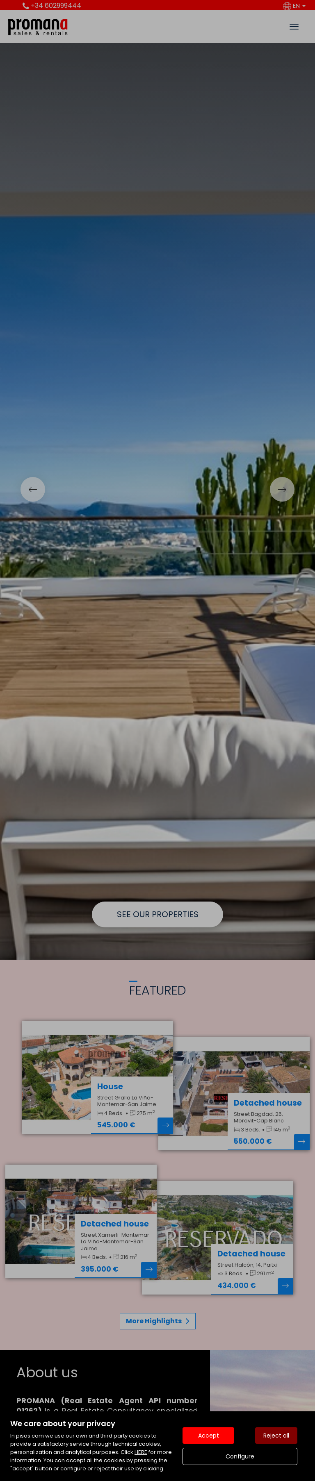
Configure (240, 1456)
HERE (141, 1452)
